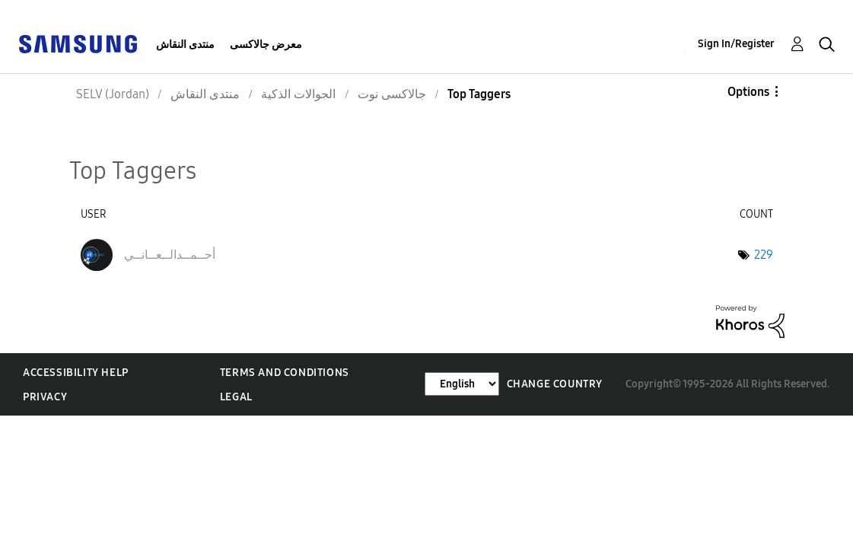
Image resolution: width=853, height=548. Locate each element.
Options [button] (748, 91)
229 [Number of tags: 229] (763, 254)
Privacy (45, 396)
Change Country (555, 384)
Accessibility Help (76, 372)
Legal (236, 396)
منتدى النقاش (185, 44)
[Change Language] (462, 384)
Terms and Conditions (284, 372)
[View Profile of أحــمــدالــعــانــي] (169, 254)
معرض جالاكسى (266, 44)
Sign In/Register (736, 43)
